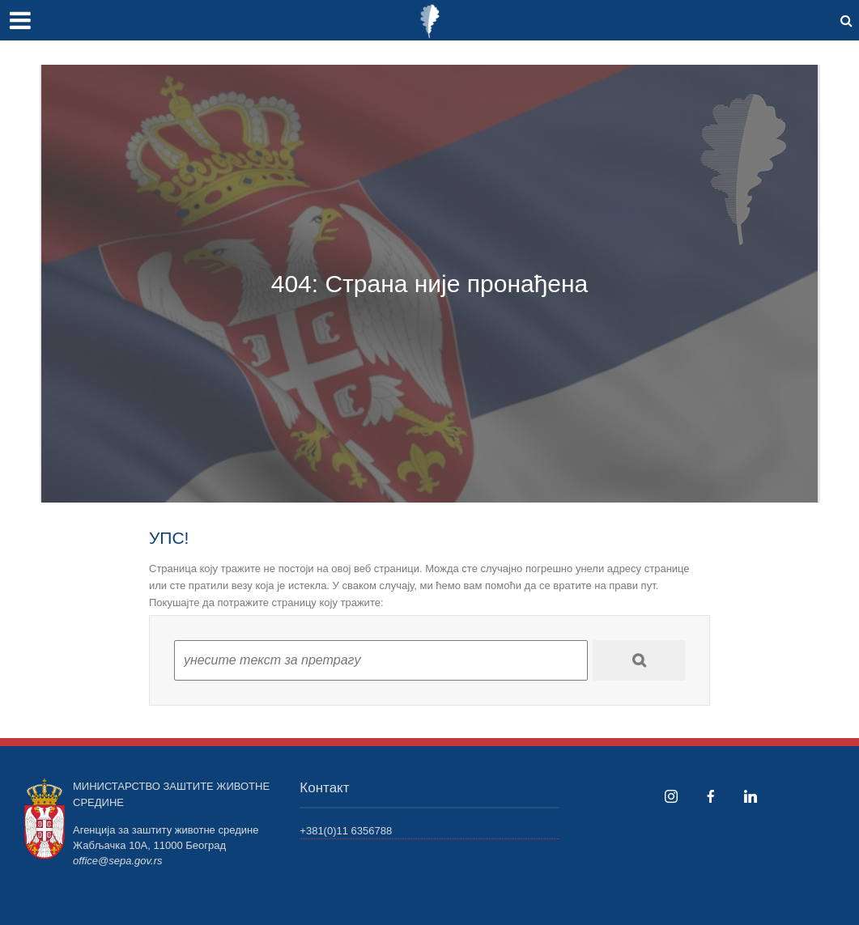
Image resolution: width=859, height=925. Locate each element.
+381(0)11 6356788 (346, 831)
